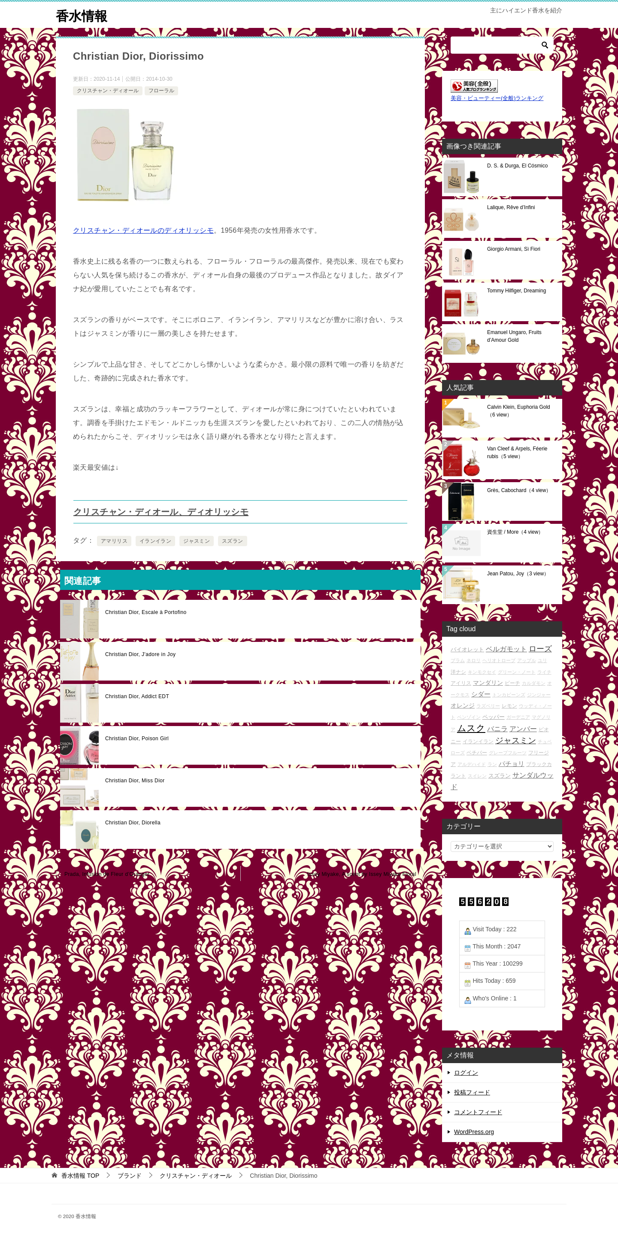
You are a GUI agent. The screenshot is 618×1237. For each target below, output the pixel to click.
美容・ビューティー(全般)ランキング (497, 98)
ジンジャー (539, 694)
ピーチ (512, 683)
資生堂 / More (515, 532)
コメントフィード (478, 1112)
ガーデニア (518, 717)
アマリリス (114, 541)
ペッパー (493, 717)
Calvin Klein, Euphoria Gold (518, 411)
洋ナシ (458, 672)
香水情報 (81, 14)
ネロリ (474, 660)
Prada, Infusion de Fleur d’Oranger (106, 874)
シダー (481, 694)
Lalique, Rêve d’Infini (511, 207)
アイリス (461, 683)
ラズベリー (488, 705)
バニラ (497, 728)
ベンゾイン (469, 717)
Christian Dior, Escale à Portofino (146, 612)
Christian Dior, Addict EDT (137, 696)
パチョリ (511, 763)
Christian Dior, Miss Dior (135, 781)
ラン (492, 764)
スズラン (232, 541)
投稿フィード (472, 1092)
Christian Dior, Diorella (133, 823)
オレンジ (463, 705)
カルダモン (533, 683)
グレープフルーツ (508, 752)
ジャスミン (196, 541)
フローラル (161, 91)
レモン (509, 705)
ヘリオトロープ (498, 660)
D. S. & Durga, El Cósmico (517, 166)
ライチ (544, 672)
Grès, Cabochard (519, 490)
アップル (526, 660)
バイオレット (467, 649)
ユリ (542, 660)
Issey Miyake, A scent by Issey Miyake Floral (361, 874)
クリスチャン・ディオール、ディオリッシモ (160, 512)
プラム (458, 660)
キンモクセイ (482, 672)
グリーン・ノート (517, 672)
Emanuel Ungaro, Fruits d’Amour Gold (514, 336)
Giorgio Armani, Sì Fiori (513, 249)
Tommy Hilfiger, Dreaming (516, 291)
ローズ (540, 648)
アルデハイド (471, 764)
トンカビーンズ (508, 694)
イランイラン (155, 541)
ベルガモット (506, 649)
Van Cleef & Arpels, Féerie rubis (517, 452)
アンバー (523, 728)
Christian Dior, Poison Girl (137, 739)
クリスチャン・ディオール (108, 91)
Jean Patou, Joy (518, 574)
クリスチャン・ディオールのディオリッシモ (143, 230)
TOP (80, 1175)
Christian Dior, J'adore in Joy (140, 654)
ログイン (466, 1072)
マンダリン (488, 682)
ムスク (471, 728)
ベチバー (477, 752)
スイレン (477, 775)
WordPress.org (474, 1131)
